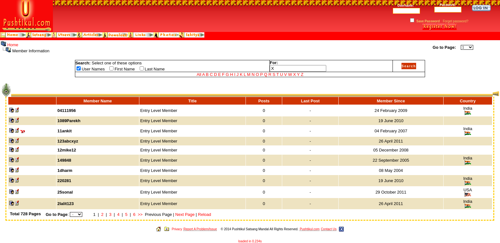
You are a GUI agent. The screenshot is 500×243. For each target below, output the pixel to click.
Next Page (185, 214)
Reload (204, 214)
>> (140, 214)
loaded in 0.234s (249, 241)
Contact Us (328, 229)
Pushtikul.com (310, 229)
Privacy (177, 229)
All (199, 74)
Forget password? (455, 21)
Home (12, 44)
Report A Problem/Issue (200, 229)
